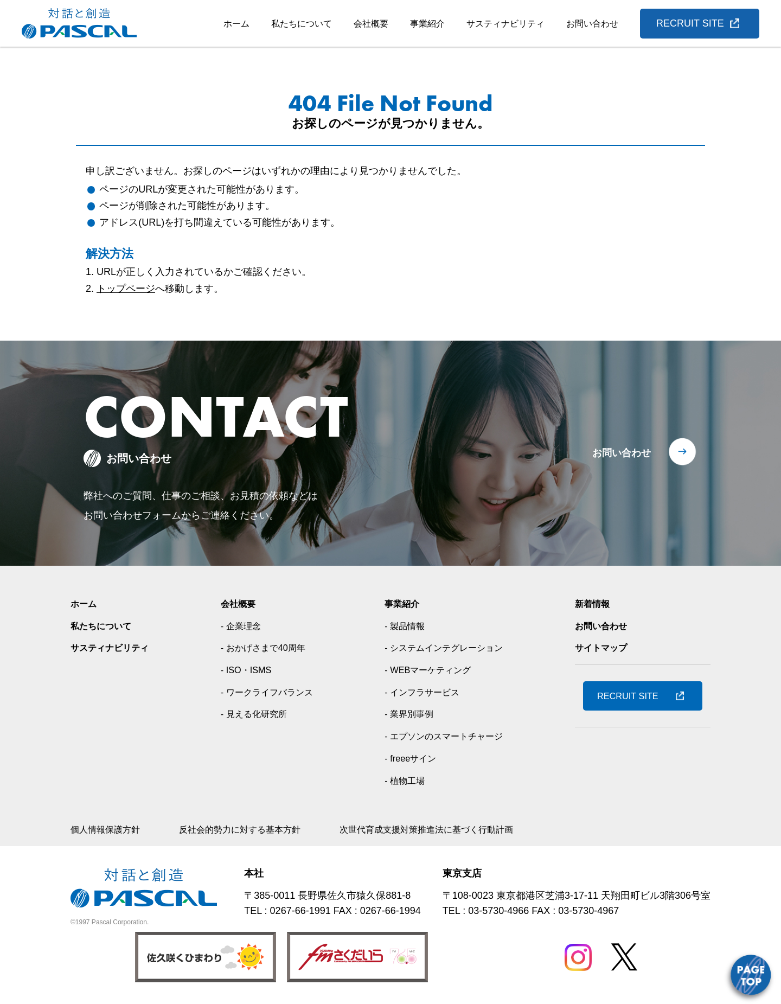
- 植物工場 (404, 780)
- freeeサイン (410, 758)
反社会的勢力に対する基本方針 (256, 829)
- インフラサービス (424, 692)
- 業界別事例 (409, 713)
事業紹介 (427, 23)
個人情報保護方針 (110, 829)
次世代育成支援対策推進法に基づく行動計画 (461, 829)
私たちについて (301, 23)
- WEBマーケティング (430, 669)
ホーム (236, 23)
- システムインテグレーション (448, 647)
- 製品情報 (404, 626)
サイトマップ (604, 647)
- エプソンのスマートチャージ (448, 736)
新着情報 (594, 603)
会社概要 (371, 23)
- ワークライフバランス (270, 692)
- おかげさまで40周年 (266, 647)
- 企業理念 (241, 626)
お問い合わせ (592, 23)
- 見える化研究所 (256, 713)
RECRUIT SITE (690, 23)
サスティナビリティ (505, 23)
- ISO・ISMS (247, 669)
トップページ (126, 288)
